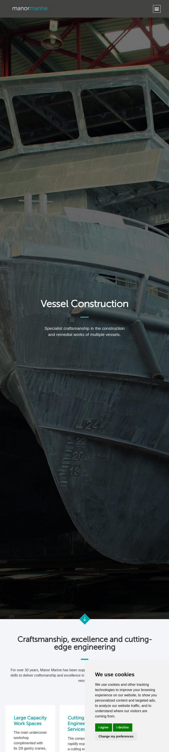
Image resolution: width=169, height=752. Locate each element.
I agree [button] (104, 727)
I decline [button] (122, 727)
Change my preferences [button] (116, 736)
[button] (157, 9)
